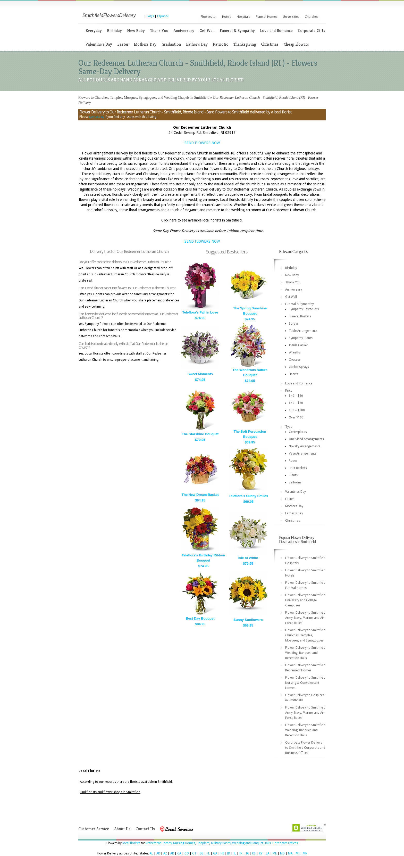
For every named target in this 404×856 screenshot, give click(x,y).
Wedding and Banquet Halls (251, 843)
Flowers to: (208, 17)
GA (215, 853)
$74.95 (200, 318)
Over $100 (296, 417)
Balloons (295, 482)
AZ (165, 853)
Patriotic (220, 44)
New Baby (136, 30)
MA (290, 853)
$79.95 (200, 440)
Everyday (94, 30)
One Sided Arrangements (306, 439)
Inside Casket (298, 345)
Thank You (159, 30)
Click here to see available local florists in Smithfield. (202, 220)
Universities (291, 17)
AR (172, 853)
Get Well (207, 30)
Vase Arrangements (302, 453)
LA (267, 853)
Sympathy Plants (301, 338)
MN (305, 853)
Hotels (226, 17)
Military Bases (221, 843)
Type (288, 427)
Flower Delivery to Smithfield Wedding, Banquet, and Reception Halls (305, 653)
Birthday (114, 30)
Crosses (294, 359)
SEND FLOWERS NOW (202, 143)
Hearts (293, 374)
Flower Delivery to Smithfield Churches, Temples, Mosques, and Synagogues (305, 635)
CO (186, 853)
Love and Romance (276, 30)
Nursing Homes (184, 843)
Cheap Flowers (296, 44)
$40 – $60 (296, 396)
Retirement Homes (159, 843)
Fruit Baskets (298, 468)
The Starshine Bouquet (200, 434)
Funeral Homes (266, 17)
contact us (96, 117)
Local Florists (89, 771)
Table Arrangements (303, 331)
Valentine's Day (99, 44)
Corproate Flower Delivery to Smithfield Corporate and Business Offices (305, 748)
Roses (293, 461)
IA (247, 853)
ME (275, 853)
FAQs (150, 16)
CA (179, 853)
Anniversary (183, 30)
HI (222, 853)
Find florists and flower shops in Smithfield (110, 792)
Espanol (163, 16)
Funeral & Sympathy (237, 30)
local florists (131, 843)
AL (151, 853)
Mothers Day (145, 44)
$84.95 (200, 624)
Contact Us (145, 829)
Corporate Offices (285, 843)
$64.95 (200, 500)
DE (201, 853)
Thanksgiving (244, 44)
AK (158, 853)
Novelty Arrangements (304, 446)
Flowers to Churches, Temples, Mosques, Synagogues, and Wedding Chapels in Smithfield (143, 98)
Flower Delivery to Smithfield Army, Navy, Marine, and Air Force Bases (305, 618)
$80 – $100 (297, 410)
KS (254, 853)
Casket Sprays (299, 367)
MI (297, 853)
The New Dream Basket (200, 495)
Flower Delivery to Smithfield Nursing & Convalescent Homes (305, 683)
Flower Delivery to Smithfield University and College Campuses (305, 600)
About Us (122, 829)
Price (288, 390)
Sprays (294, 323)
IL (234, 853)
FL (208, 853)
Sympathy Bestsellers (304, 309)
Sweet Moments (200, 374)
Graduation (171, 44)
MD (282, 853)
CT (194, 853)
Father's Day (197, 44)
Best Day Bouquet (200, 618)
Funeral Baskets (300, 316)
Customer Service (93, 829)
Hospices (203, 843)
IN (240, 853)
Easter (123, 44)
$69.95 (250, 442)
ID (228, 853)
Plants (293, 475)
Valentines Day (295, 491)
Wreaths (295, 352)
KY (261, 853)
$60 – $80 (296, 403)
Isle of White (248, 558)
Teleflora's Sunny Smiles (248, 496)
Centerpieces (298, 432)
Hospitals (243, 17)
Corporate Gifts (311, 30)
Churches (311, 17)
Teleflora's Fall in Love (200, 312)
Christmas (270, 44)
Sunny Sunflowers (248, 620)
